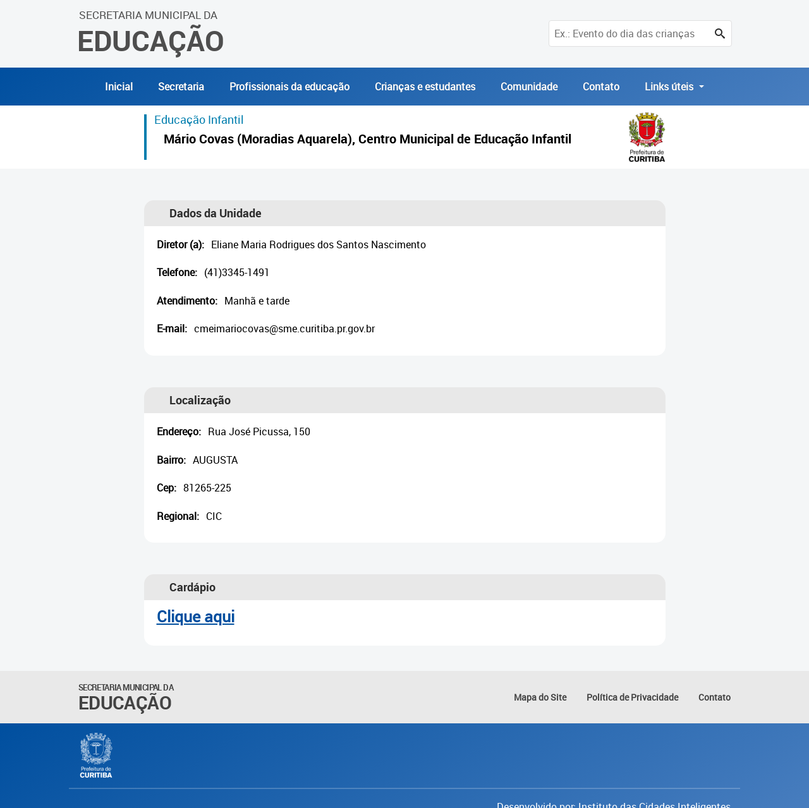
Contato (601, 86)
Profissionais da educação (289, 86)
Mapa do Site (540, 697)
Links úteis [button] (670, 86)
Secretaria (181, 86)
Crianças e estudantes (425, 86)
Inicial (119, 86)
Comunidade (529, 86)
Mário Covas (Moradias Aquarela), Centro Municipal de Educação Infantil (367, 140)
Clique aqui (195, 616)
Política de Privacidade (632, 697)
